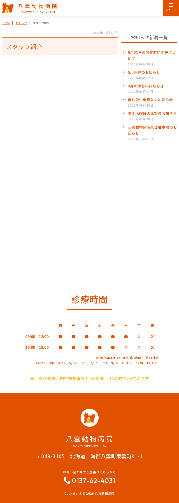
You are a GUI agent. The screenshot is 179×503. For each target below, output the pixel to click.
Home (6, 23)
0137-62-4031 (93, 480)
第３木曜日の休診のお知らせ (152, 113)
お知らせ (21, 23)
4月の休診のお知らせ (146, 86)
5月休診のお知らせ (144, 72)
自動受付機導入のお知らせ (150, 99)
